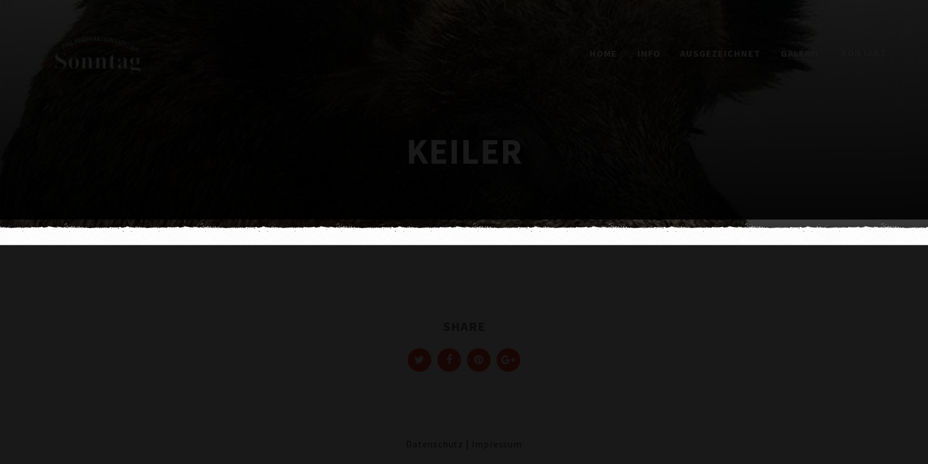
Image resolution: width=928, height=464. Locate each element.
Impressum (497, 444)
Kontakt (864, 53)
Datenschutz (434, 444)
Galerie (801, 53)
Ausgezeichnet (720, 53)
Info (648, 53)
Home (603, 53)
